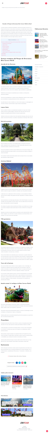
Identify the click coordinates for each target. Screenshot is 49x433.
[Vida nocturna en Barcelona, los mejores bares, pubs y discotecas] (37, 41)
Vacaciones (24, 356)
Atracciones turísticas (12, 356)
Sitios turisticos (19, 356)
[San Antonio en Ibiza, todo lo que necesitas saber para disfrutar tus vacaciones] (37, 35)
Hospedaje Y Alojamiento (39, 66)
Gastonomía (3, 55)
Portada (3, 7)
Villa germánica (5, 49)
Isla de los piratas (6, 46)
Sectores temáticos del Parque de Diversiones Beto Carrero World (13, 42)
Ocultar (17, 39)
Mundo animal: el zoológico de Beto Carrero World (12, 52)
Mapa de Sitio (24, 427)
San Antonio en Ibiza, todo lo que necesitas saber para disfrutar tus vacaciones (5, 383)
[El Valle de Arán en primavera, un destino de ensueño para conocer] (37, 56)
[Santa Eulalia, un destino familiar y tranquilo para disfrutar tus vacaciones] (37, 46)
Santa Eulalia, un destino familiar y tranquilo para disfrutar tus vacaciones (27, 386)
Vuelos (36, 84)
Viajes (36, 82)
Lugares (36, 71)
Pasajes (36, 73)
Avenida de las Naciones (7, 43)
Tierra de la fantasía (6, 50)
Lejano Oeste (5, 44)
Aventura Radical (6, 47)
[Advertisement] (24, 16)
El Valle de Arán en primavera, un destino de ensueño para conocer (44, 56)
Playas (36, 75)
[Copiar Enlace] (17, 366)
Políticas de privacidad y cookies (24, 428)
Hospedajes (3, 53)
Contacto (24, 426)
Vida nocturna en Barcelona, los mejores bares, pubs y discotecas (17, 386)
